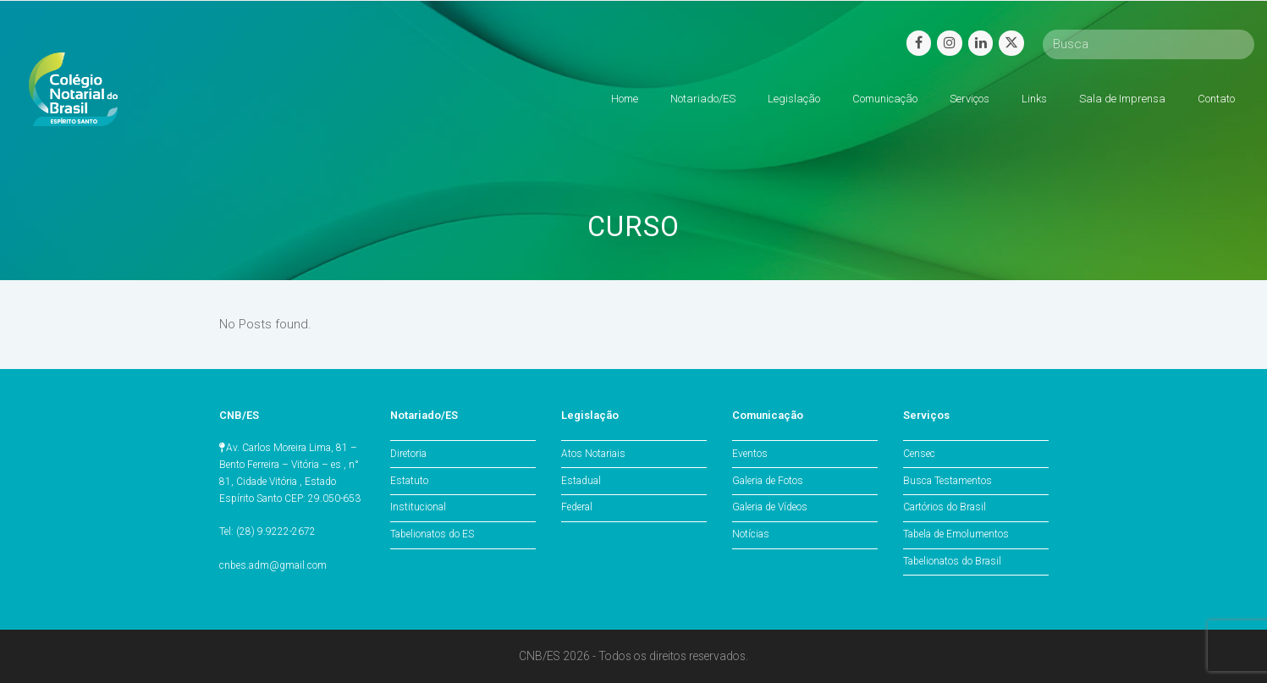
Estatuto (409, 481)
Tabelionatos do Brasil (952, 561)
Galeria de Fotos (767, 481)
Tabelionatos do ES (432, 534)
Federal (576, 507)
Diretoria (408, 454)
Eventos (750, 454)
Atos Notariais (593, 454)
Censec (919, 454)
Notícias (750, 534)
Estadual (581, 481)
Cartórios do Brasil (944, 507)
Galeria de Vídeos (769, 507)
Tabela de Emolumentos (956, 534)
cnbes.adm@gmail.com (273, 565)
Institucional (418, 507)
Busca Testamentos (947, 481)
